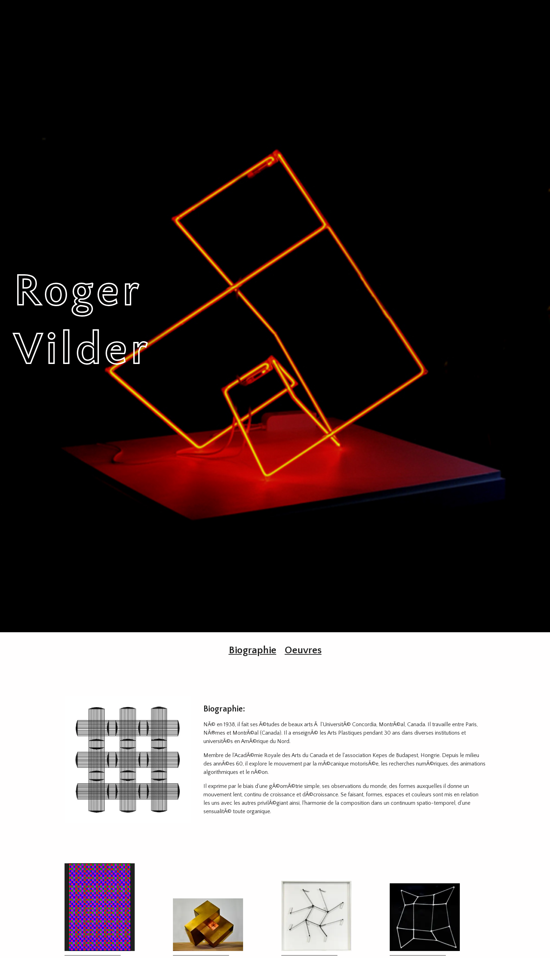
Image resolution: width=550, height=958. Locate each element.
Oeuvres (303, 650)
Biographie (252, 650)
